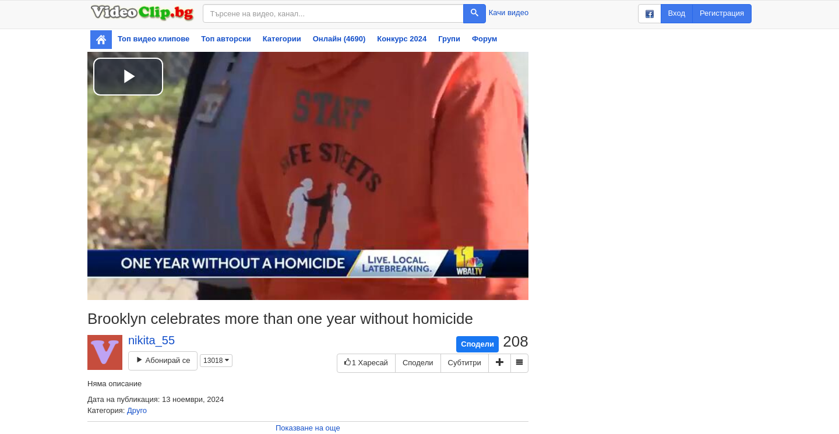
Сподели (477, 344)
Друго (137, 410)
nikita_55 (151, 340)
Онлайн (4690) (339, 38)
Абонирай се (163, 360)
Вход (676, 13)
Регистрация (722, 13)
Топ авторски (226, 38)
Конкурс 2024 (401, 38)
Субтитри (464, 362)
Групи (449, 38)
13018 (216, 361)
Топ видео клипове (153, 38)
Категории (282, 38)
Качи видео (508, 12)
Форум (484, 38)
